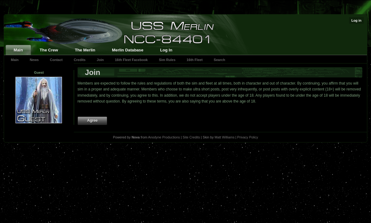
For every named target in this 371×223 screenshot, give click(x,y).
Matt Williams (224, 137)
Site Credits (191, 137)
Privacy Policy (247, 137)
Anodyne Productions (164, 137)
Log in (356, 20)
